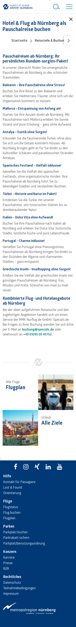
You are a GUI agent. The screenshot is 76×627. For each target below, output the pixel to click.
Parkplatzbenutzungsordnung (24, 543)
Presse (8, 563)
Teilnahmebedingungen (19, 588)
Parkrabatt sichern (16, 537)
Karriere (9, 557)
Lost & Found (12, 487)
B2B (6, 568)
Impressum (11, 593)
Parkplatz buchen (15, 532)
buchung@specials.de (38, 329)
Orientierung (12, 493)
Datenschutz (12, 582)
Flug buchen (11, 512)
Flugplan (9, 518)
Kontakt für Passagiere (19, 482)
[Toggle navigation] (68, 7)
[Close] (71, 19)
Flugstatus (10, 507)
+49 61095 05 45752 (37, 334)
